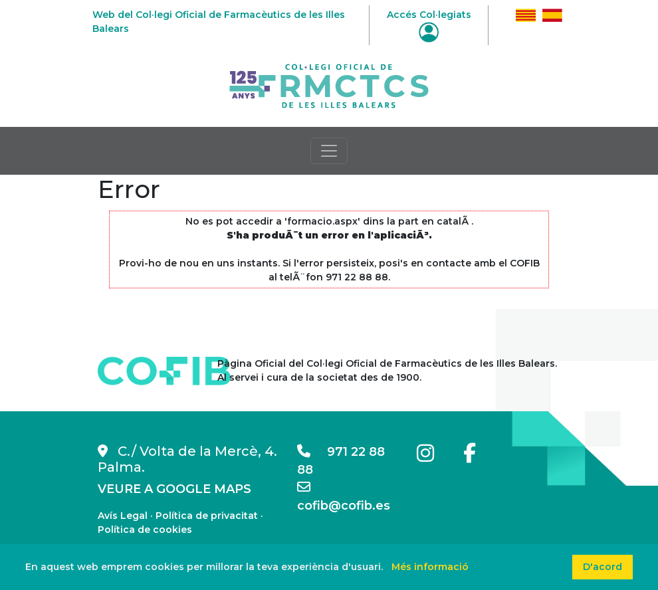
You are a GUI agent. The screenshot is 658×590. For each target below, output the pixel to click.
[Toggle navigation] (329, 151)
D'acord (602, 567)
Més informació (430, 567)
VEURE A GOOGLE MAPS (174, 489)
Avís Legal (123, 516)
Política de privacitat (207, 516)
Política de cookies (145, 530)
